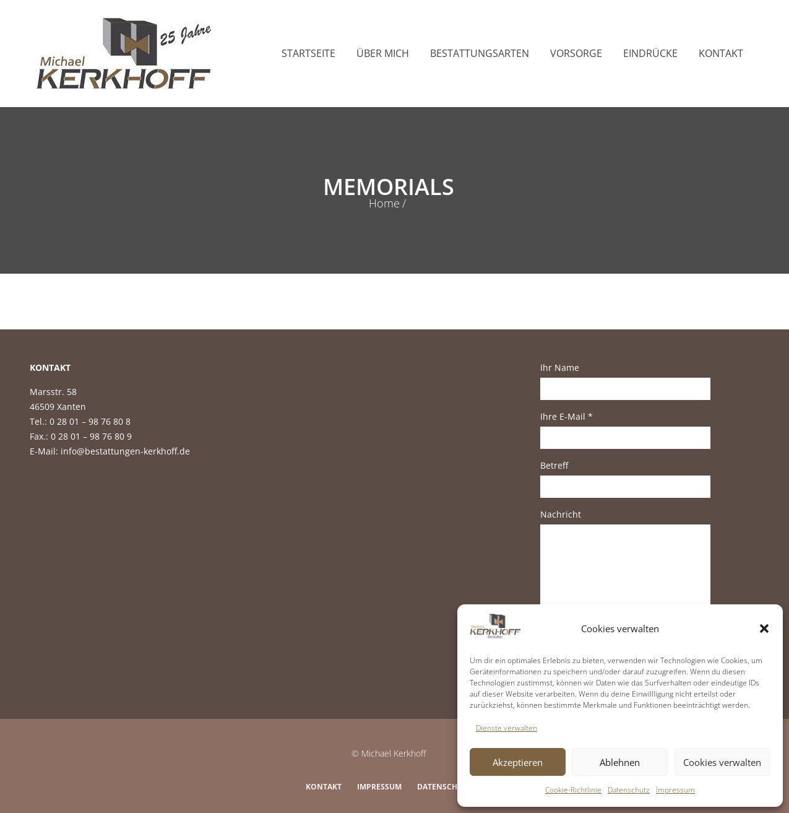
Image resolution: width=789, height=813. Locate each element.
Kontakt (721, 53)
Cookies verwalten (722, 762)
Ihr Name (625, 381)
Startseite (308, 53)
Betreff (625, 478)
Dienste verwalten (506, 728)
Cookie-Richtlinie (573, 790)
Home (384, 203)
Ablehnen (620, 762)
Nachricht (625, 576)
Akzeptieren (518, 762)
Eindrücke (650, 53)
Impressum (675, 790)
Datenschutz (629, 790)
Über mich (382, 53)
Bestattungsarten (479, 53)
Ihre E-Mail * (625, 430)
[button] (764, 628)
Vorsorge (576, 53)
